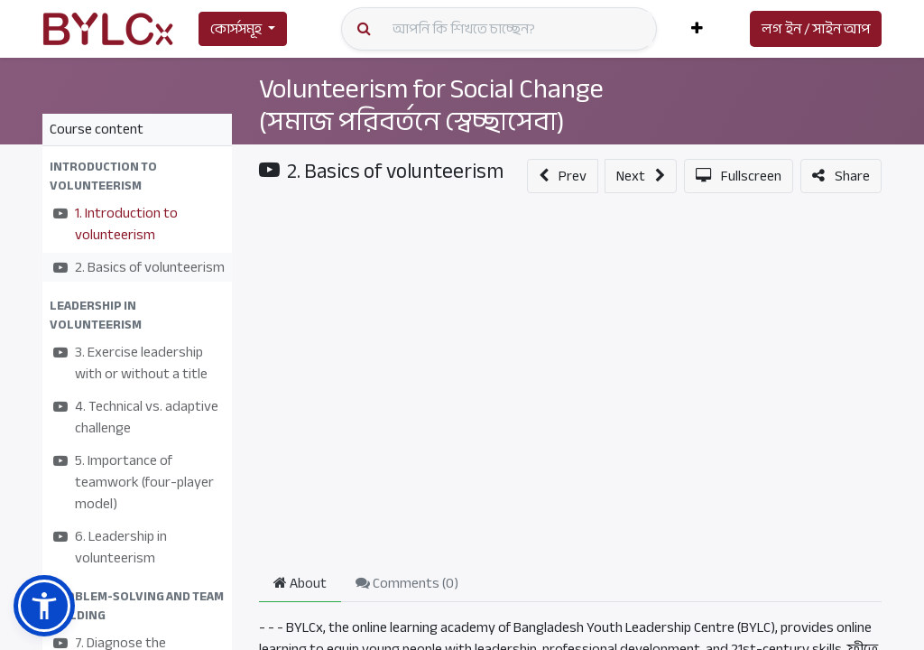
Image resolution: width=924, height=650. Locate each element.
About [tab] (300, 583)
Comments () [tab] (407, 583)
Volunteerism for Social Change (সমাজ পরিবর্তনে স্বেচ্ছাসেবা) (431, 104)
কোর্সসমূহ (236, 28)
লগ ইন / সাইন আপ (816, 28)
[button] (697, 29)
